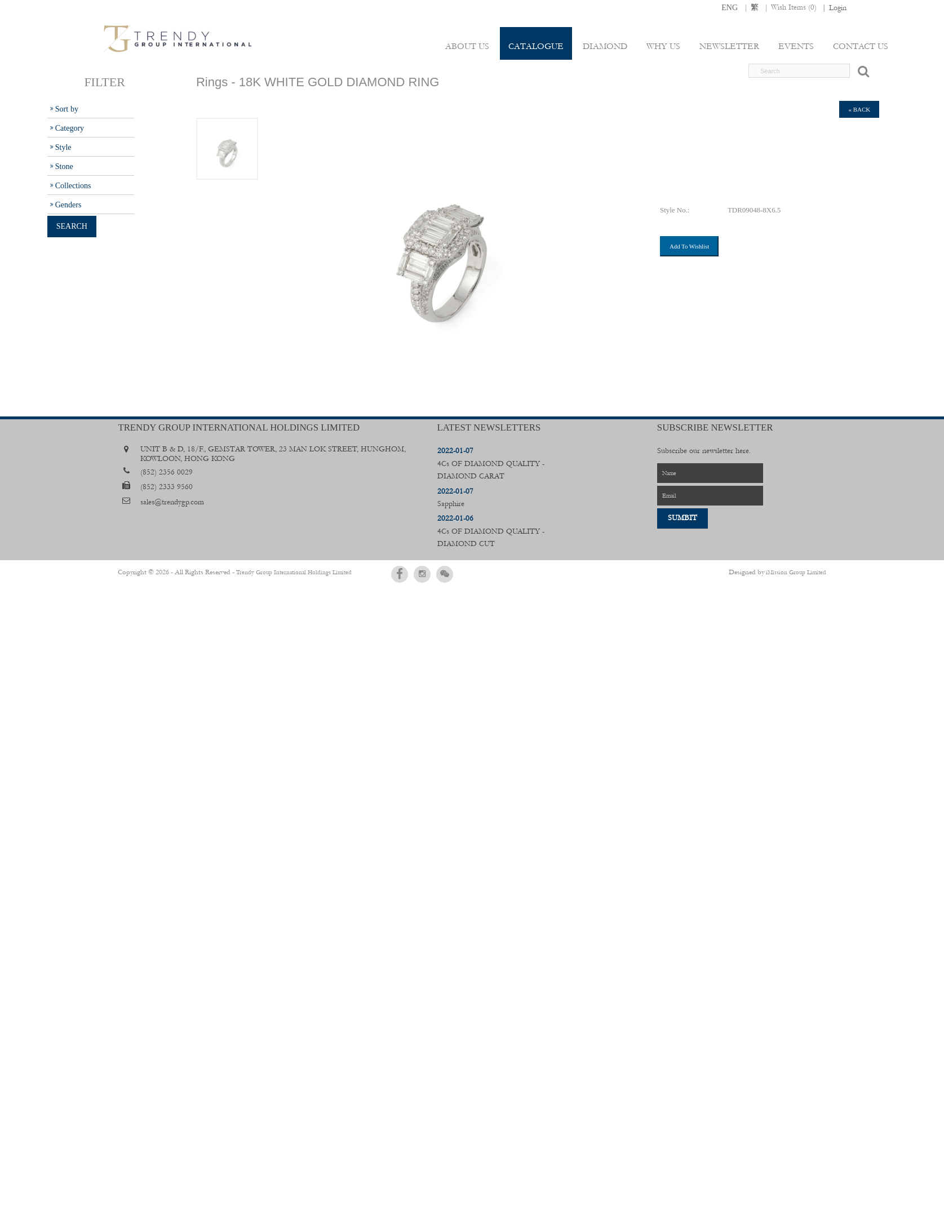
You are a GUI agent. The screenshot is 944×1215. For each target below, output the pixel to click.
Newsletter (730, 46)
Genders (68, 205)
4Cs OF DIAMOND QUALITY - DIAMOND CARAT (490, 463)
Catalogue (538, 46)
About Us (471, 46)
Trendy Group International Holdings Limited (280, 571)
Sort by (66, 109)
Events (796, 46)
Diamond (607, 46)
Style (63, 147)
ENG (729, 7)
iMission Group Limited (796, 571)
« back (859, 109)
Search (71, 226)
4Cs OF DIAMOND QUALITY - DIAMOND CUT (490, 531)
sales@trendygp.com (172, 502)
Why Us (665, 46)
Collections (73, 185)
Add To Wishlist (689, 246)
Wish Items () (794, 7)
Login (838, 7)
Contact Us (860, 46)
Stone (64, 166)
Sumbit (682, 517)
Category (69, 128)
